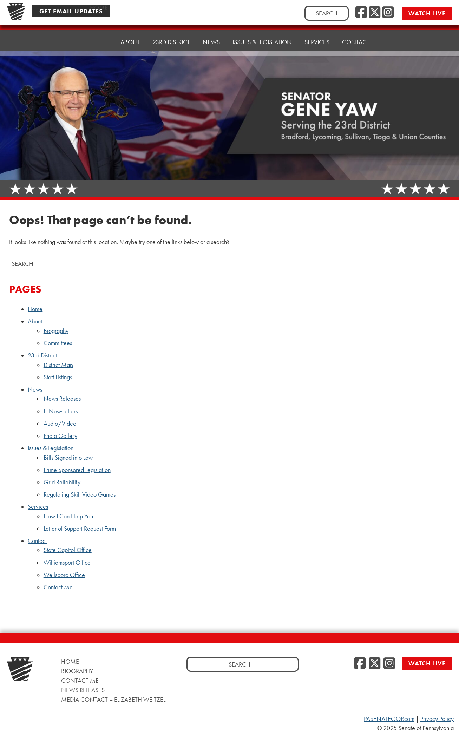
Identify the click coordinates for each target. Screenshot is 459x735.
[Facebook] (361, 12)
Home (99, 42)
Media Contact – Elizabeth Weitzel (113, 699)
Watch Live (427, 13)
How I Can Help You (68, 516)
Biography (56, 331)
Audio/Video (60, 423)
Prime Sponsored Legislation (77, 470)
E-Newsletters (61, 411)
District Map (58, 365)
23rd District (171, 38)
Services (316, 33)
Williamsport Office (67, 562)
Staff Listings (58, 377)
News (211, 37)
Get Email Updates (71, 11)
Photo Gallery (60, 436)
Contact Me (58, 587)
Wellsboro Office (64, 575)
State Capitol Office (68, 550)
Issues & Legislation (262, 35)
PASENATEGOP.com (389, 719)
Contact (355, 31)
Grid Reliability (62, 482)
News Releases (62, 398)
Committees (58, 343)
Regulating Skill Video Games (80, 494)
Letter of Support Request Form (80, 528)
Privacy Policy (437, 719)
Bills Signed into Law (68, 457)
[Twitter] (374, 12)
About (130, 40)
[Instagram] (388, 12)
